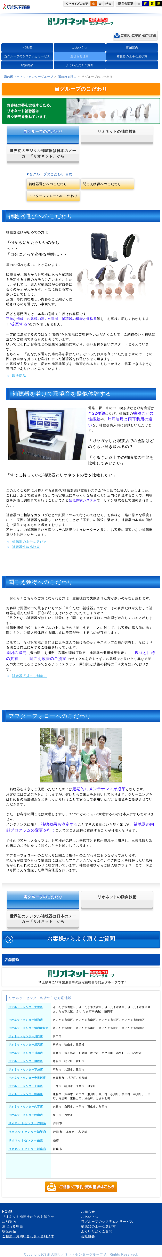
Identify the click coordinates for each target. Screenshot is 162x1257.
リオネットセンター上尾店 (25, 1086)
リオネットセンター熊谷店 (25, 1094)
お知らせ (88, 1211)
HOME (27, 47)
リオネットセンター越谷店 (25, 1061)
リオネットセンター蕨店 (25, 1140)
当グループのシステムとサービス (27, 56)
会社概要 (88, 1236)
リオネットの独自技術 (117, 131)
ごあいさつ (79, 47)
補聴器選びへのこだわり (48, 184)
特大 (108, 4)
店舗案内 (132, 47)
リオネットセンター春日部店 (27, 1077)
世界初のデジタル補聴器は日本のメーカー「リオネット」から (43, 153)
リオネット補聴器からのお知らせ (28, 1216)
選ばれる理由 (79, 56)
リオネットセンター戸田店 (27, 1123)
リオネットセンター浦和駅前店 (28, 1028)
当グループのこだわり (43, 131)
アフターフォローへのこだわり (53, 196)
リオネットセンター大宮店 (25, 1007)
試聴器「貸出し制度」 (29, 676)
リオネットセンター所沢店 (25, 1044)
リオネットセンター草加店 (25, 1069)
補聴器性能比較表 (26, 547)
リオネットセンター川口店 (25, 1036)
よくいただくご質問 (80, 65)
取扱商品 (27, 65)
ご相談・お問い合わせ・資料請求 (28, 1236)
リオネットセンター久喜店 (25, 1106)
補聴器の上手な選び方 (132, 56)
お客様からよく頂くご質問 (81, 939)
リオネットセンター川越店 (25, 1052)
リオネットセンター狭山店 (25, 1114)
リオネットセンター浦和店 (25, 1019)
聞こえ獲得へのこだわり (102, 184)
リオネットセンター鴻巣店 (27, 1131)
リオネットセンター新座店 (27, 1149)
